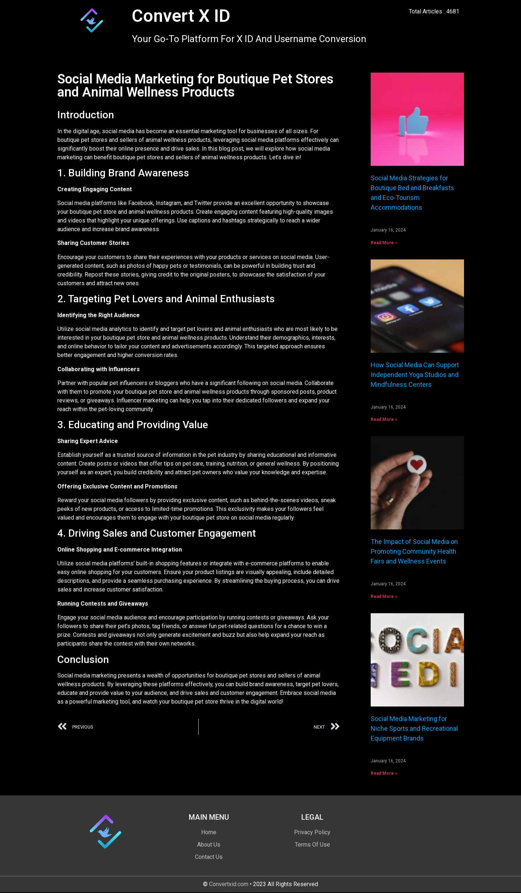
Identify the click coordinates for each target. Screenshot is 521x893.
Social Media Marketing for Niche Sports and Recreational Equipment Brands (414, 728)
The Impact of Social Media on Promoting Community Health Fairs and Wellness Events (414, 551)
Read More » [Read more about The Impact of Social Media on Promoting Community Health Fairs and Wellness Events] (384, 596)
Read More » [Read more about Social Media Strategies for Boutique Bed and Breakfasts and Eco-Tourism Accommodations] (384, 242)
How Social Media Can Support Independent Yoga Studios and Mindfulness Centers (415, 374)
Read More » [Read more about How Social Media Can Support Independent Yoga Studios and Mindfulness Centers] (384, 419)
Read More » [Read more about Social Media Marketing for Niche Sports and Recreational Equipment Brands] (384, 773)
